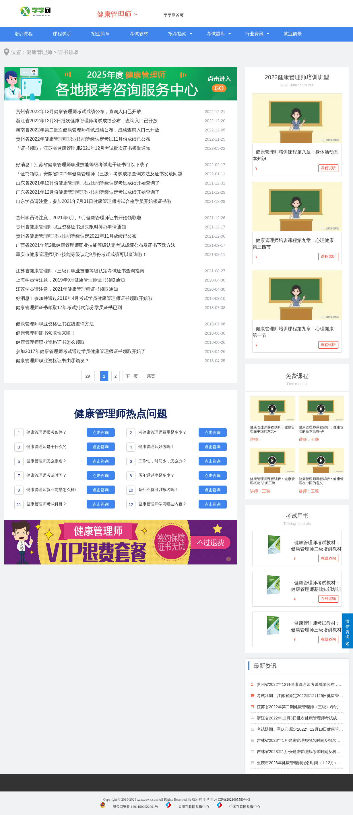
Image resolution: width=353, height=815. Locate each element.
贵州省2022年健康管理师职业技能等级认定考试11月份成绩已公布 (83, 139)
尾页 (151, 376)
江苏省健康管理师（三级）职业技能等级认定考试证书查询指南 (80, 270)
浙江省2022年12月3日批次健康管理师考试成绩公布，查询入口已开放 (87, 120)
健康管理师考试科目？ (46, 504)
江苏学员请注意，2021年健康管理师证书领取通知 (67, 289)
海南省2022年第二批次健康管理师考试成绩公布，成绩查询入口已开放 (87, 129)
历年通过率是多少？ (156, 475)
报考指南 (177, 33)
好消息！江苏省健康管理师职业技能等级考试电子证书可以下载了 (82, 164)
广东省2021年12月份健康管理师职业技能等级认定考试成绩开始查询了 (88, 192)
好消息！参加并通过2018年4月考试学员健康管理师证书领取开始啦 (84, 298)
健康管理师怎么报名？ (46, 461)
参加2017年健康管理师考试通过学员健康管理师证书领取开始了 (81, 351)
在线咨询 (328, 558)
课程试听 (62, 33)
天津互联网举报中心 (187, 807)
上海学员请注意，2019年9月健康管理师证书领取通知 (70, 280)
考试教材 (139, 33)
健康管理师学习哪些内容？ (162, 504)
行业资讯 (254, 33)
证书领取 (68, 52)
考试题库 (216, 33)
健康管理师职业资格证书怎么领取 (50, 342)
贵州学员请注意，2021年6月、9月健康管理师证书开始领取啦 (78, 217)
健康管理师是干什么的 (46, 447)
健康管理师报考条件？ (46, 432)
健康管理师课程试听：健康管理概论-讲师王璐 (272, 481)
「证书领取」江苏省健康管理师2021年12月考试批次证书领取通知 (83, 148)
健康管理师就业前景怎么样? (51, 490)
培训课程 (23, 33)
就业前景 (293, 33)
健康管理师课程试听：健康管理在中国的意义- (321, 481)
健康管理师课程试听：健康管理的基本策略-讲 (321, 429)
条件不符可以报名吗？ (158, 490)
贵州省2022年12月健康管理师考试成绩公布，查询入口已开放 (78, 111)
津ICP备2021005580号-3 (232, 799)
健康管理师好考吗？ (156, 447)
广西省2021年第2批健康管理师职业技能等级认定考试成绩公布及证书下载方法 (96, 245)
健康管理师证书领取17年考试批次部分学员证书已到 (69, 307)
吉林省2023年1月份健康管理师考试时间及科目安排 (302, 751)
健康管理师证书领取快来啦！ (45, 333)
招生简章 (100, 33)
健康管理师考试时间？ (46, 475)
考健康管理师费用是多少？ (162, 432)
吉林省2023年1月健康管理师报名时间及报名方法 (300, 740)
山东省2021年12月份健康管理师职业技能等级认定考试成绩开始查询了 (88, 183)
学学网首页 (174, 15)
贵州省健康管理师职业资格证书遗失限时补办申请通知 (71, 226)
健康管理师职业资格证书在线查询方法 (55, 323)
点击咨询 (101, 432)
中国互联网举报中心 (238, 807)
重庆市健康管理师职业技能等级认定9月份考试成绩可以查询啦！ (81, 254)
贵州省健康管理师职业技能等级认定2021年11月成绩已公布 (76, 236)
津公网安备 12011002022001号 (129, 807)
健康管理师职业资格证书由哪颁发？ (52, 360)
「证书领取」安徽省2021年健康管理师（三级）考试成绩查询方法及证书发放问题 (99, 173)
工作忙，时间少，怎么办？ (162, 461)
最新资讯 (265, 666)
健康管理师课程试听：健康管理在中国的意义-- (272, 429)
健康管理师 (114, 14)
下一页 (132, 376)
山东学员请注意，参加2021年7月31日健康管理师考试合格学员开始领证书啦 (93, 201)
